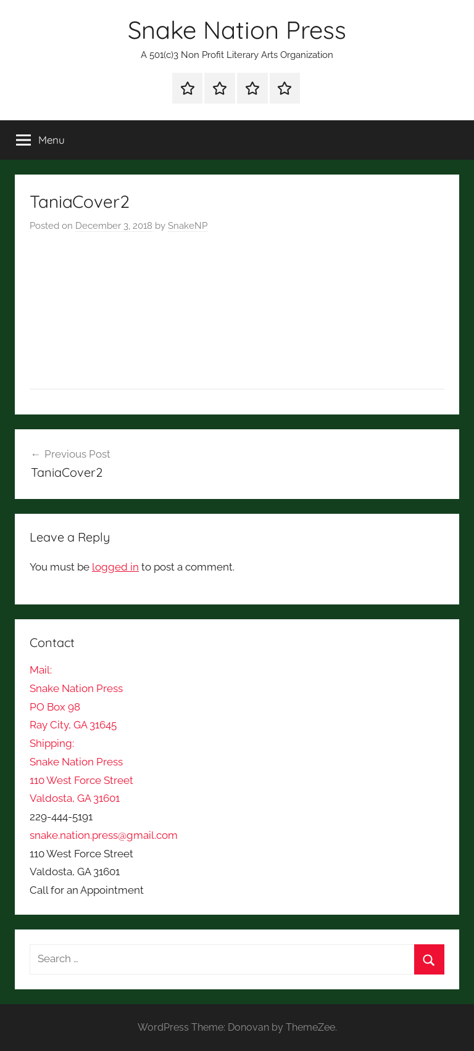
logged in (115, 567)
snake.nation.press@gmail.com (104, 835)
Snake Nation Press (237, 29)
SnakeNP (187, 225)
